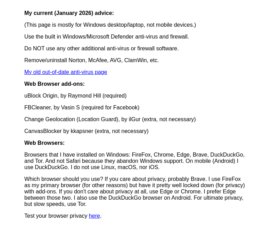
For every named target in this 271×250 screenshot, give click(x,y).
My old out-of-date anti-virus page (65, 72)
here (94, 216)
